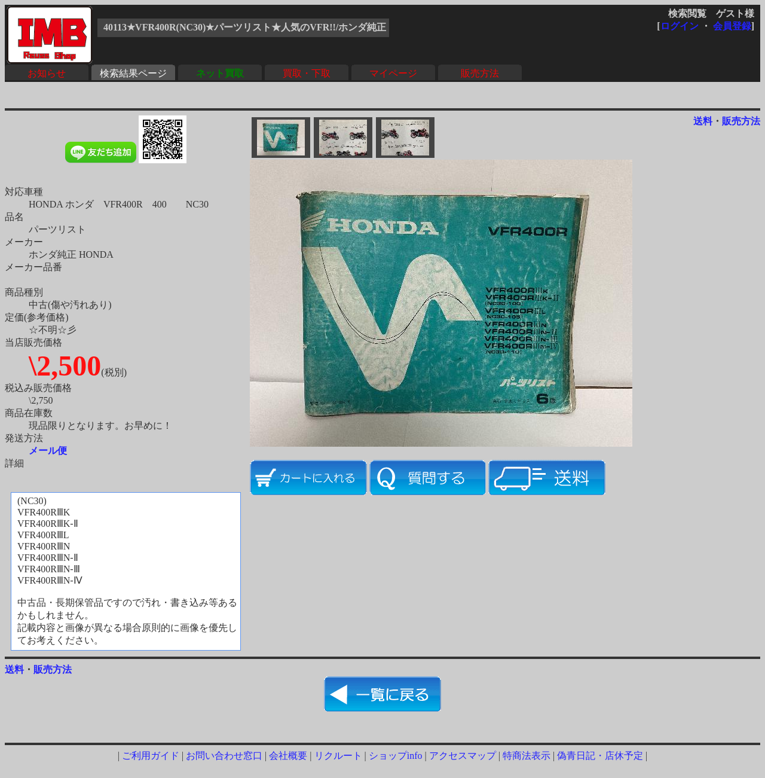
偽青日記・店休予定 (600, 755)
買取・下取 (307, 73)
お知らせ (46, 73)
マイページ (393, 73)
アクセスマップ (462, 755)
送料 (702, 121)
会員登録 (732, 26)
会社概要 (288, 755)
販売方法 (480, 73)
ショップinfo (396, 755)
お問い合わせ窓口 (224, 755)
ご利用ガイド (150, 755)
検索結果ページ (133, 73)
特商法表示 (526, 755)
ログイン (679, 26)
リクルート (338, 755)
